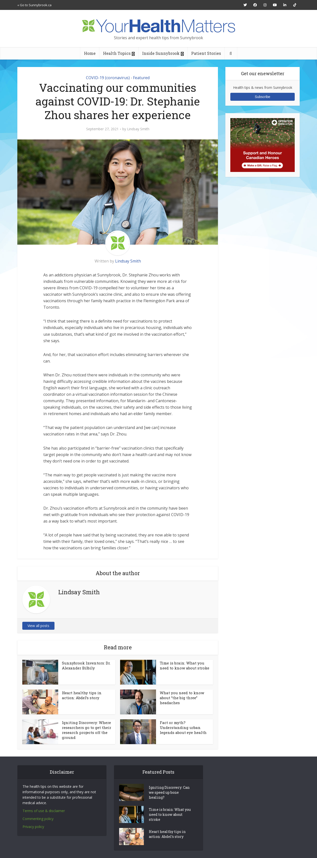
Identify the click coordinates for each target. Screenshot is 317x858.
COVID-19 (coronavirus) (108, 77)
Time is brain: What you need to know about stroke (184, 665)
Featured (141, 77)
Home (90, 53)
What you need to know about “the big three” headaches (182, 697)
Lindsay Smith (138, 129)
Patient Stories (206, 53)
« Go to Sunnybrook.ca (34, 5)
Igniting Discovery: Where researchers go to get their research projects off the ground (86, 730)
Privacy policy (33, 826)
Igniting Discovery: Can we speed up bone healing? (169, 792)
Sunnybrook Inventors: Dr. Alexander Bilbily (86, 665)
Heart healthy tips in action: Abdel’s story (82, 695)
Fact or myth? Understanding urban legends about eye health (183, 727)
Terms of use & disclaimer (44, 810)
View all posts (38, 625)
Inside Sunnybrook (161, 53)
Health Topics (117, 53)
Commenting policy (38, 818)
